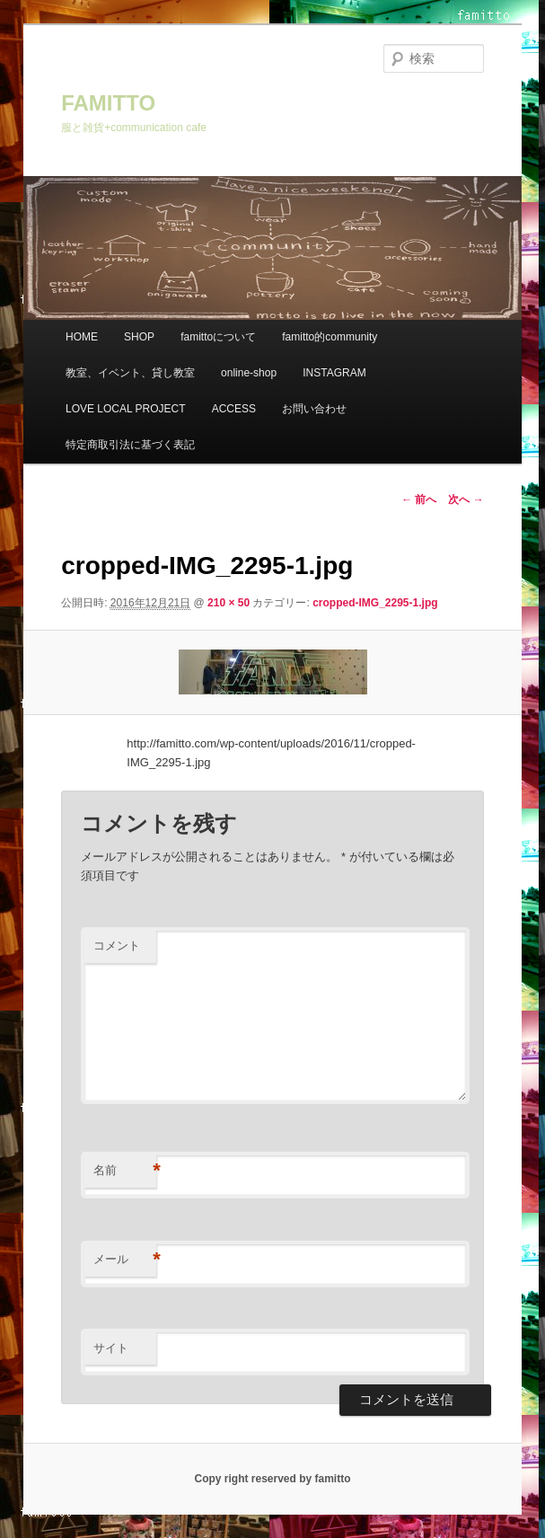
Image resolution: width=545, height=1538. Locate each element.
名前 (124, 1171)
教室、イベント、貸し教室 (130, 373)
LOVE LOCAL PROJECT (126, 408)
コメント (116, 945)
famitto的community (329, 337)
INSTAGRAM (334, 373)
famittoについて (218, 337)
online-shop (249, 373)
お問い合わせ (314, 408)
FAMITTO (108, 103)
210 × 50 (228, 603)
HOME (82, 337)
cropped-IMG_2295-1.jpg (374, 603)
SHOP (139, 337)
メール (124, 1260)
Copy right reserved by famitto (272, 1478)
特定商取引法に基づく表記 (130, 444)
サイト (110, 1348)
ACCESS (234, 408)
